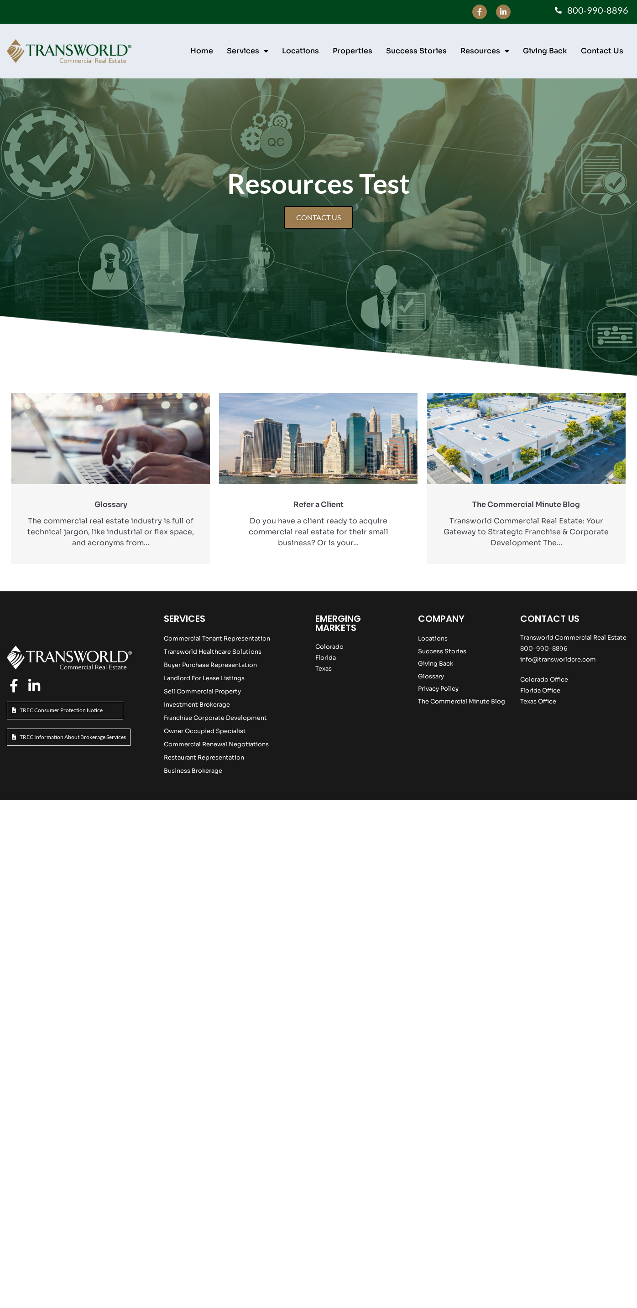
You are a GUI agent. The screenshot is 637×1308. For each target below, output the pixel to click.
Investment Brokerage (197, 704)
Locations (300, 51)
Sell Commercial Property (202, 691)
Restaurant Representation (204, 757)
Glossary (431, 676)
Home (201, 51)
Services (247, 51)
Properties (352, 51)
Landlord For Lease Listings (204, 678)
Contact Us (602, 51)
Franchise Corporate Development (215, 718)
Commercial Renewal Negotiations (216, 744)
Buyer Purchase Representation (210, 665)
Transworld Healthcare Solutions (212, 652)
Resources (484, 51)
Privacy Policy (438, 689)
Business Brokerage (193, 771)
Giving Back (545, 51)
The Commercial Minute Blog (461, 701)
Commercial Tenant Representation (217, 638)
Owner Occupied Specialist (205, 731)
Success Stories (416, 51)
